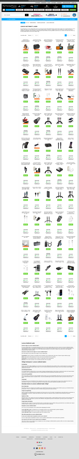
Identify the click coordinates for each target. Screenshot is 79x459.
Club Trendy (53, 2)
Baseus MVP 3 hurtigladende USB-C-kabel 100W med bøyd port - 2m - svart (59, 139)
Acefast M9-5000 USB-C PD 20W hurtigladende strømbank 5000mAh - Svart (37, 237)
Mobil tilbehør (28, 9)
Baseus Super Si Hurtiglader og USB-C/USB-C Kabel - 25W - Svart (48, 237)
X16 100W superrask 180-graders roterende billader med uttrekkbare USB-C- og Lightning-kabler (25, 163)
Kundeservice (43, 2)
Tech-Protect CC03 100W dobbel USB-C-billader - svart (37, 212)
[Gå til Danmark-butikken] (37, 442)
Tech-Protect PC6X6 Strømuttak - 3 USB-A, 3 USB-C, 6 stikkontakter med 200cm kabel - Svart (37, 163)
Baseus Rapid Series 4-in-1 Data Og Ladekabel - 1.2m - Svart (59, 114)
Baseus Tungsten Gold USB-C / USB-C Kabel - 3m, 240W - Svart (48, 114)
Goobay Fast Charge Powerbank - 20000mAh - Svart (48, 188)
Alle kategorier (10, 9)
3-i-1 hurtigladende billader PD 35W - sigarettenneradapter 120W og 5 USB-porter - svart (37, 262)
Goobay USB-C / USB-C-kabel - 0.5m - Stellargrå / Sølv (59, 65)
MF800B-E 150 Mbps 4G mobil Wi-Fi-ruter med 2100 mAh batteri (71, 114)
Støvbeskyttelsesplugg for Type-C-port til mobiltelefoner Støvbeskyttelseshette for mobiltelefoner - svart (70, 90)
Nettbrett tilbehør (39, 9)
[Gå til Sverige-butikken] (39, 442)
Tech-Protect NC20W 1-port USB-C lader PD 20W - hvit (70, 163)
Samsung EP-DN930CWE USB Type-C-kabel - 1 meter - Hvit (70, 237)
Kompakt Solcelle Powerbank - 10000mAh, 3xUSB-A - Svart (59, 163)
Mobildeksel (19, 9)
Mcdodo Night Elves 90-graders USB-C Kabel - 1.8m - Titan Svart (59, 90)
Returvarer (37, 2)
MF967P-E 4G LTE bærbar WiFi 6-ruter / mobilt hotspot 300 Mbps (71, 262)
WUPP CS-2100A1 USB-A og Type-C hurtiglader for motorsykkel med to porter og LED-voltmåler (25, 139)
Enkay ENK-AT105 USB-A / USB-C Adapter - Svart (59, 261)
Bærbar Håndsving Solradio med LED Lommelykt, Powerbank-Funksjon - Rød (25, 114)
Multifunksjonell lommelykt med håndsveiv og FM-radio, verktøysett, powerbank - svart (25, 286)
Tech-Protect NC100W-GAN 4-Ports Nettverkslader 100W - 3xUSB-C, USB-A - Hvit (71, 212)
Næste (74, 35)
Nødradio (48, 9)
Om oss (48, 2)
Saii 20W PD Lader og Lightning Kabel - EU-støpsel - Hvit (48, 311)
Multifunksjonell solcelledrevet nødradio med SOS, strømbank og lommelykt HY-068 (25, 40)
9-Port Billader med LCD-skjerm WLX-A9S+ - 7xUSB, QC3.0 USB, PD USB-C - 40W (59, 286)
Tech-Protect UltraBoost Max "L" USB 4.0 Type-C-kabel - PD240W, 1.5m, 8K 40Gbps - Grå (37, 286)
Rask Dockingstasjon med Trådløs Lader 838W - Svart (48, 139)
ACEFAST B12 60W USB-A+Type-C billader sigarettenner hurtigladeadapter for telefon (36, 114)
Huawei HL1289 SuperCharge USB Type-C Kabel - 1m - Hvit (71, 286)
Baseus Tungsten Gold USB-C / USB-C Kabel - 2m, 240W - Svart (48, 163)
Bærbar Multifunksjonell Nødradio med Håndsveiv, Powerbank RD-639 (48, 40)
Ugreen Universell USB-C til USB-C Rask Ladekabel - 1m (59, 311)
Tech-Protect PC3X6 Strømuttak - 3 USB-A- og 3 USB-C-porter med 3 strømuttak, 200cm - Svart (48, 65)
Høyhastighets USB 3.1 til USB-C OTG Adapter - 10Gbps (70, 65)
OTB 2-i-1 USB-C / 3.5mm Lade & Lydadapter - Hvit (25, 311)
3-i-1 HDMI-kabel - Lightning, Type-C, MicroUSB (25, 262)
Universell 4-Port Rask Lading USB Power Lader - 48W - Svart (37, 40)
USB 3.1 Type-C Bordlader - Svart (71, 138)
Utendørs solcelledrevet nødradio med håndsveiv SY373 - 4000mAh (71, 311)
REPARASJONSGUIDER (66, 2)
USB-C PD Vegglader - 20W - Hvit (25, 237)
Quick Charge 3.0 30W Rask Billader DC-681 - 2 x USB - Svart (37, 311)
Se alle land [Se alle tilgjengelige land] (40, 445)
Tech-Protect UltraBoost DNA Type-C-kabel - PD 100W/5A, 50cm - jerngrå (48, 212)
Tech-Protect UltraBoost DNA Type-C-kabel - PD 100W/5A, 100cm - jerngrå (59, 188)
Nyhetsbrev (59, 2)
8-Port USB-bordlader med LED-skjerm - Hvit (37, 138)
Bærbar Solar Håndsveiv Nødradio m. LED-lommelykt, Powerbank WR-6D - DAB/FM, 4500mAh (71, 40)
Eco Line (72, 9)
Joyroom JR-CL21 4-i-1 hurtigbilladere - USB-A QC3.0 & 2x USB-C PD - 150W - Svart (59, 237)
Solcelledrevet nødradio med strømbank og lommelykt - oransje (59, 40)
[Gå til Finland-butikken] (41, 442)
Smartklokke (56, 9)
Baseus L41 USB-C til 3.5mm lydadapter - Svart (48, 261)
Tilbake (23, 22)
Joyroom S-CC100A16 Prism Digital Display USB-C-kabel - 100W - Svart (25, 188)
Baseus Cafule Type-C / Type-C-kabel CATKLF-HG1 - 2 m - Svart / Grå (37, 65)
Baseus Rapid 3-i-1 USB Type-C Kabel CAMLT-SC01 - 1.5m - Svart (71, 188)
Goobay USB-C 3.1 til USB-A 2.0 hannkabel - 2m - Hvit (25, 212)
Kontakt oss (73, 2)
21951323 (53, 428)
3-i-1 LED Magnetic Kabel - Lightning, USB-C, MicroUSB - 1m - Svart (48, 286)
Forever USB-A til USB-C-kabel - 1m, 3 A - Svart (37, 188)
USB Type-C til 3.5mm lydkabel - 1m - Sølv (48, 89)
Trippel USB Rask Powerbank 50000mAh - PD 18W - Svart (25, 65)
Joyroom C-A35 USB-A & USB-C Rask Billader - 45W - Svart (59, 212)
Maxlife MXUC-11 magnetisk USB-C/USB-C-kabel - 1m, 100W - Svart (26, 90)
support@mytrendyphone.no (42, 428)
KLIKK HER (48, 0)
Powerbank (65, 9)
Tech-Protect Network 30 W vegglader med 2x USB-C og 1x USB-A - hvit (36, 90)
